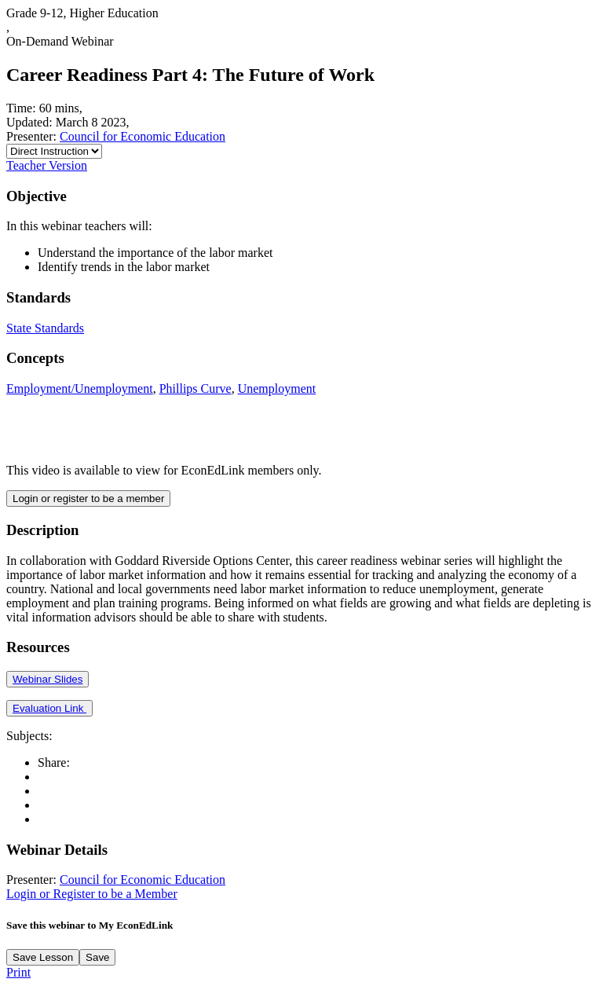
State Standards (45, 328)
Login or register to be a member (88, 498)
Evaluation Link (49, 708)
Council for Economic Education (142, 136)
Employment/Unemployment (79, 388)
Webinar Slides (47, 679)
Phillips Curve (195, 388)
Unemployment (277, 388)
